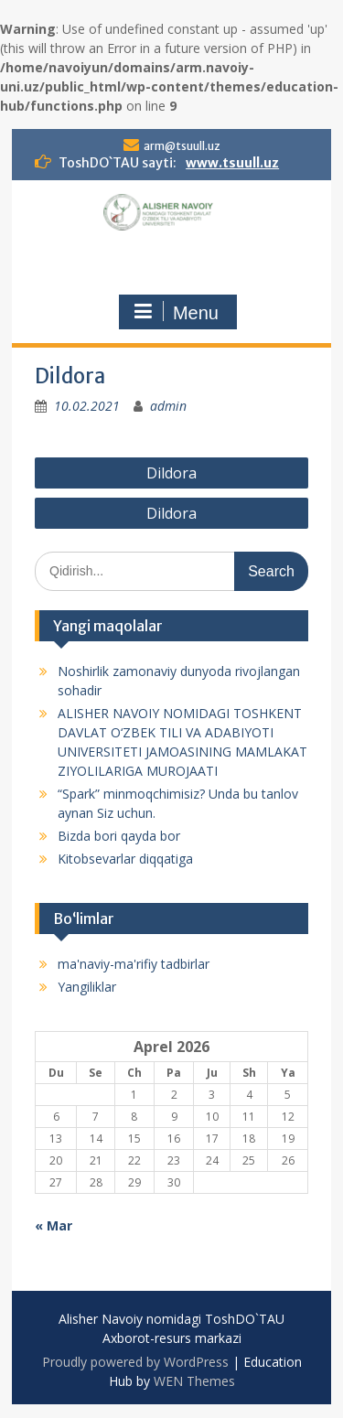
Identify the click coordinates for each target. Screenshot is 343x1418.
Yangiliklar (87, 986)
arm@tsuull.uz (182, 146)
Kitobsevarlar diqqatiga (125, 858)
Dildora (171, 473)
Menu (176, 312)
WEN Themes (194, 1381)
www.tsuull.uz (232, 163)
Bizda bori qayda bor (119, 835)
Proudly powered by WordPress (135, 1361)
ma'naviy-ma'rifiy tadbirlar (133, 963)
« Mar (53, 1225)
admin (168, 405)
